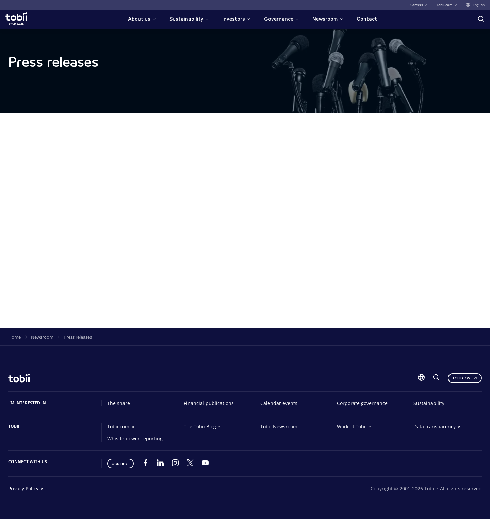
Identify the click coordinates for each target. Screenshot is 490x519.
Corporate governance (362, 403)
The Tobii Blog (202, 426)
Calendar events (278, 403)
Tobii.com (447, 4)
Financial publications (209, 403)
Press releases (78, 337)
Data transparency (437, 426)
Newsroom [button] (327, 19)
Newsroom (42, 337)
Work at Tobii (354, 426)
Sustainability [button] (189, 19)
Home (14, 337)
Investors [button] (236, 19)
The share (118, 403)
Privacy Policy (26, 488)
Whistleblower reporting (135, 438)
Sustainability (428, 403)
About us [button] (142, 19)
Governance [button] (281, 19)
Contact (367, 19)
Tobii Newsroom (278, 426)
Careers (419, 4)
